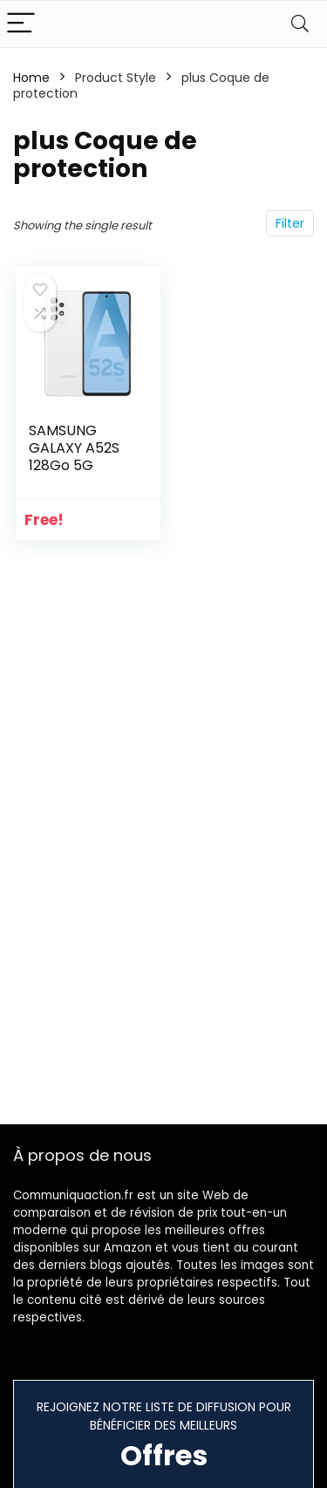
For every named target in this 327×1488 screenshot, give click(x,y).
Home (31, 77)
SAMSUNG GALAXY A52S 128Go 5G (74, 447)
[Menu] (21, 24)
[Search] (300, 24)
